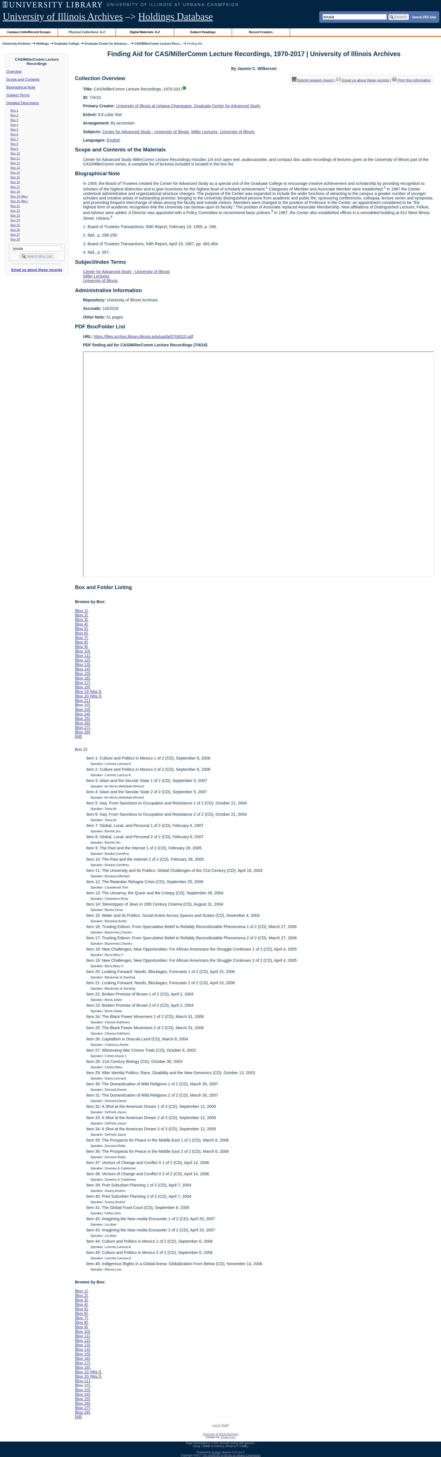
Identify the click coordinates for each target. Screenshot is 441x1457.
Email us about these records (36, 270)
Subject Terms (18, 95)
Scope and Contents (23, 79)
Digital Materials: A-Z (145, 32)
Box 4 (14, 124)
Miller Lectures (204, 131)
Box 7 (14, 139)
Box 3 (14, 120)
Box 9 (14, 148)
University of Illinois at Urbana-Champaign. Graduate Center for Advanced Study (188, 106)
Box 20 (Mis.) (19, 201)
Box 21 (15, 206)
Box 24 (15, 220)
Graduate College (66, 43)
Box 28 (15, 239)
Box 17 (15, 186)
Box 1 (14, 110)
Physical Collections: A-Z (87, 32)
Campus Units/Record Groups (29, 32)
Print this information (411, 80)
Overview (14, 71)
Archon (216, 1452)
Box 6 (14, 134)
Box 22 (15, 210)
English (113, 140)
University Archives (16, 43)
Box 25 (15, 225)
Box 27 (15, 234)
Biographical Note (20, 87)
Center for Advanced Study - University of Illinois (145, 131)
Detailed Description (22, 103)
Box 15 (15, 177)
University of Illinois (237, 131)
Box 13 (15, 167)
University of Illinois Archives (63, 16)
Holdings (42, 43)
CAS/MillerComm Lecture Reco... (158, 43)
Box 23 (15, 215)
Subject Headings (203, 32)
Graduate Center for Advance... (107, 43)
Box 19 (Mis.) (19, 196)
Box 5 (14, 129)
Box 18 (15, 191)
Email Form (228, 1437)
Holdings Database (175, 16)
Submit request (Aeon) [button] (313, 80)
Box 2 (14, 115)
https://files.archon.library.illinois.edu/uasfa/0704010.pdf (143, 336)
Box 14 (15, 172)
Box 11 (15, 158)
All (78, 736)
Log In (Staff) (220, 1425)
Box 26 (15, 229)
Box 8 (14, 144)
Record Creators (261, 32)
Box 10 (15, 153)
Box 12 (15, 163)
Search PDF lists (424, 16)
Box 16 (15, 182)
